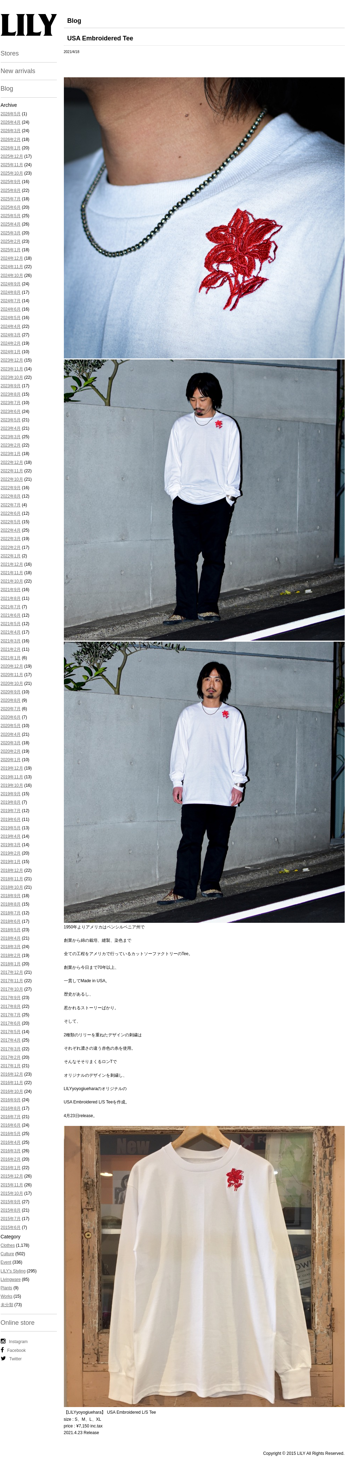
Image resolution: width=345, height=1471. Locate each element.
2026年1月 (11, 147)
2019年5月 (11, 827)
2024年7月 (11, 300)
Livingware (11, 1279)
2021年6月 (11, 615)
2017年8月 (11, 1006)
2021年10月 (12, 581)
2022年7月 (11, 505)
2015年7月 (11, 1218)
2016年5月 (11, 1133)
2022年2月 (11, 547)
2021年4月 (11, 632)
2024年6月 (11, 309)
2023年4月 (11, 428)
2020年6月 (11, 717)
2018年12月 (12, 870)
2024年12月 (12, 258)
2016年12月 (12, 1074)
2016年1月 (11, 1167)
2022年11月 (12, 470)
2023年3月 (11, 436)
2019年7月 (11, 810)
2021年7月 (11, 606)
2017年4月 (11, 1040)
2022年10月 (12, 479)
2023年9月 (11, 385)
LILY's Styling (13, 1271)
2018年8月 (11, 904)
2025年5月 (11, 215)
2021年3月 (11, 641)
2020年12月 (12, 666)
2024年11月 (12, 266)
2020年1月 (11, 759)
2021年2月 (11, 649)
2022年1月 (11, 555)
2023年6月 (11, 411)
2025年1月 (11, 249)
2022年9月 (11, 487)
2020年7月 (11, 708)
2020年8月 (11, 700)
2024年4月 (11, 326)
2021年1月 (11, 657)
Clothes (8, 1245)
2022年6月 (11, 513)
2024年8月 (11, 292)
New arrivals (18, 70)
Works (7, 1296)
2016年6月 (11, 1125)
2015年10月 (12, 1193)
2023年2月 (11, 445)
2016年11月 (12, 1082)
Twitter (11, 1358)
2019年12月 (12, 768)
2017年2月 (11, 1057)
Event (6, 1262)
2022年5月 (11, 521)
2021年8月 (11, 598)
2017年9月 (11, 997)
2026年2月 (11, 139)
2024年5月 (11, 317)
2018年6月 (11, 921)
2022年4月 (11, 530)
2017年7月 (11, 1014)
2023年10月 (12, 377)
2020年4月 (11, 734)
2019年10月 (12, 785)
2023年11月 (12, 369)
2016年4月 (11, 1142)
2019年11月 (12, 777)
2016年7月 (11, 1116)
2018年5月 (11, 929)
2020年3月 (11, 742)
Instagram (14, 1341)
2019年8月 (11, 802)
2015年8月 (11, 1210)
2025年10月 (12, 173)
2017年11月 (12, 980)
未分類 (7, 1304)
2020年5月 (11, 725)
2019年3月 (11, 844)
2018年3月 (11, 946)
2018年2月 (11, 955)
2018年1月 (11, 963)
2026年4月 (11, 122)
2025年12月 (12, 156)
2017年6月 (11, 1023)
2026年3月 (11, 130)
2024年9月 (11, 283)
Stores (10, 53)
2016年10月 (12, 1091)
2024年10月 (12, 275)
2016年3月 (11, 1150)
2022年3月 (11, 538)
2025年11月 (12, 164)
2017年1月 (11, 1065)
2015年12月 (12, 1176)
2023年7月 (11, 402)
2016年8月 (11, 1108)
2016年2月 (11, 1159)
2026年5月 (11, 113)
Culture (7, 1253)
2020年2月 (11, 751)
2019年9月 (11, 793)
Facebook (13, 1350)
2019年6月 (11, 819)
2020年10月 (12, 683)
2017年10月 (12, 989)
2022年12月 (12, 462)
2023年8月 (11, 394)
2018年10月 (12, 887)
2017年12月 (12, 972)
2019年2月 (11, 853)
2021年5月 (11, 623)
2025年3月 (11, 233)
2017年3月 (11, 1048)
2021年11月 (12, 572)
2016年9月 (11, 1099)
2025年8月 (11, 190)
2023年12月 (12, 360)
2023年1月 (11, 453)
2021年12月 (12, 564)
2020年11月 (12, 674)
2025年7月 (11, 198)
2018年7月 (11, 913)
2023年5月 (11, 419)
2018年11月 (12, 878)
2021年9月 (11, 589)
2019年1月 (11, 861)
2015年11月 (12, 1184)
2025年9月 (11, 181)
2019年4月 (11, 836)
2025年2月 (11, 241)
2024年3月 (11, 334)
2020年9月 (11, 691)
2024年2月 (11, 343)
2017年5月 (11, 1031)
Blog (7, 88)
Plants (6, 1287)
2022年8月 (11, 496)
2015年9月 (11, 1201)
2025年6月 (11, 207)
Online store (18, 1322)
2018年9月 (11, 895)
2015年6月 (11, 1227)
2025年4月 (11, 224)
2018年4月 (11, 938)
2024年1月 (11, 351)
